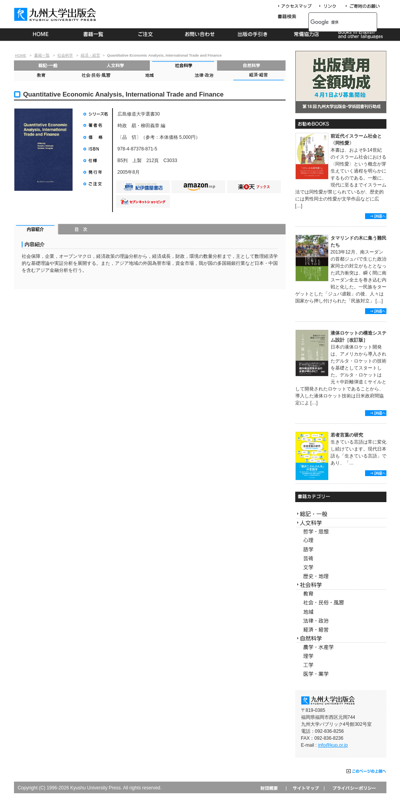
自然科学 (252, 65)
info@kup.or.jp (333, 745)
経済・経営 (90, 55)
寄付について (362, 6)
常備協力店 (306, 34)
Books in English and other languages (359, 34)
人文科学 (116, 65)
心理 (340, 540)
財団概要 (272, 788)
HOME (40, 34)
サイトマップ (305, 788)
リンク (331, 6)
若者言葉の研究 (347, 435)
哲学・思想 (340, 531)
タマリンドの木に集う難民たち (358, 241)
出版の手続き (253, 34)
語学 (340, 549)
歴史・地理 (340, 576)
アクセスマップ (297, 6)
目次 (81, 230)
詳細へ (375, 216)
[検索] (334, 22)
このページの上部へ (366, 771)
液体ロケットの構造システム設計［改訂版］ (358, 336)
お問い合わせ (200, 34)
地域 (150, 76)
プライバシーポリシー (353, 788)
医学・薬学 (340, 674)
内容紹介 (36, 230)
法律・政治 (204, 76)
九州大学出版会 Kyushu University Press (56, 14)
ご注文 (146, 34)
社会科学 (65, 55)
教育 (41, 76)
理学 (340, 656)
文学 (340, 567)
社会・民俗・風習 (95, 76)
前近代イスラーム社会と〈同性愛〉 (356, 139)
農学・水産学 (340, 647)
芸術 (340, 558)
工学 (340, 665)
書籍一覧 (93, 34)
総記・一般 (48, 65)
